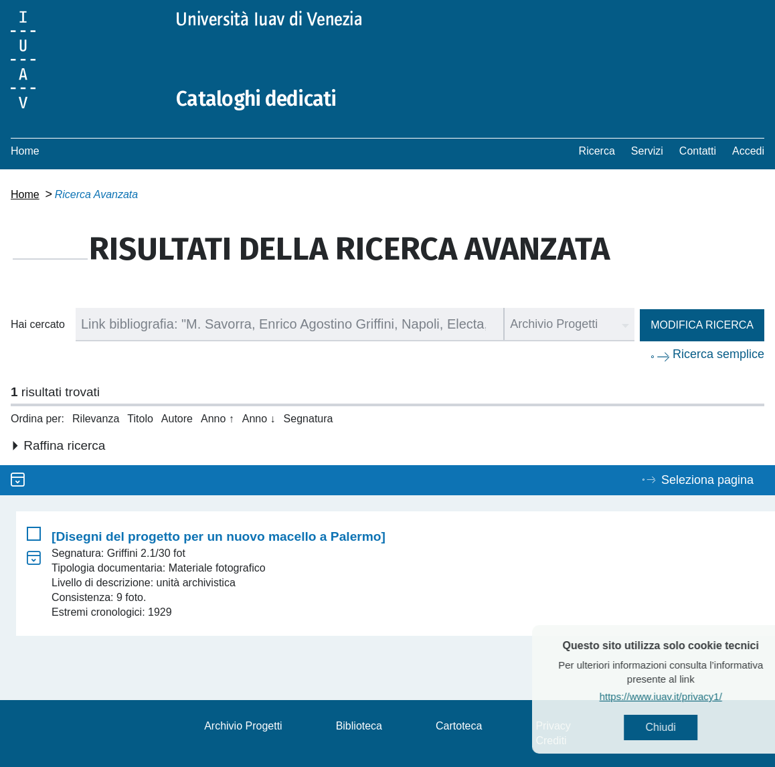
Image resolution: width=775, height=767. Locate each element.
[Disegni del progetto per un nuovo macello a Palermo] (218, 536)
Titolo (140, 418)
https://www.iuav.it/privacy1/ (678, 696)
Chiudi (678, 727)
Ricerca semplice (718, 354)
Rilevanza (95, 418)
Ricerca (597, 151)
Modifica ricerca (702, 325)
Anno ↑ (217, 418)
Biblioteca (359, 726)
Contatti (697, 151)
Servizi (647, 151)
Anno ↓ (259, 418)
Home (25, 151)
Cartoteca (459, 726)
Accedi (748, 151)
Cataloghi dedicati (256, 99)
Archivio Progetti (243, 726)
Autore (177, 418)
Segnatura (308, 418)
